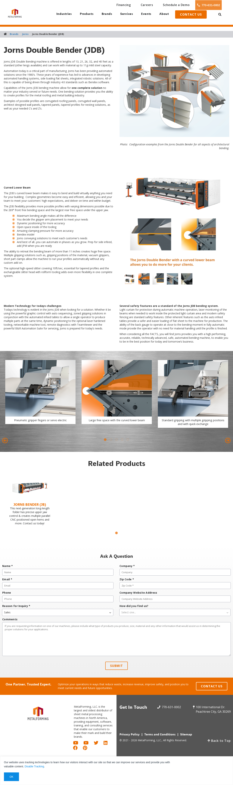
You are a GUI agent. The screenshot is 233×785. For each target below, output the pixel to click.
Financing (104, 5)
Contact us (195, 16)
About (166, 15)
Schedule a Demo (148, 5)
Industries (60, 15)
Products (84, 15)
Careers (123, 5)
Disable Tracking (34, 766)
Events (146, 15)
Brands (105, 15)
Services (126, 15)
